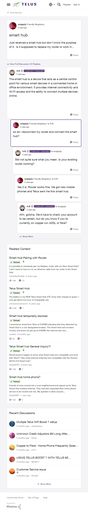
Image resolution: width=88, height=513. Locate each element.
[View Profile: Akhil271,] (12, 459)
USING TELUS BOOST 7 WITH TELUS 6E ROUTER (42, 457)
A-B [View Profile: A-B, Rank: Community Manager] (18, 71)
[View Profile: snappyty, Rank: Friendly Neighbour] (12, 25)
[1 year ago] (25, 395)
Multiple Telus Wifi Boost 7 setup (36, 421)
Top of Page (33, 497)
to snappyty (56, 151)
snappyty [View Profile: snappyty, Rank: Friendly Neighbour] (22, 24)
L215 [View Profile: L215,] (33, 450)
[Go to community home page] (25, 4)
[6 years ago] (31, 276)
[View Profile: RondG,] (12, 471)
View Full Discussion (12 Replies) (23, 64)
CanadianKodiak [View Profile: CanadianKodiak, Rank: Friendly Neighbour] (16, 276)
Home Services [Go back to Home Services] (14, 12)
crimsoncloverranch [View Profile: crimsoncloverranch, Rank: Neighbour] (18, 303)
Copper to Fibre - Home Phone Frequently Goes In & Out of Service (47, 446)
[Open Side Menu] (8, 4)
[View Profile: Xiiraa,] (12, 436)
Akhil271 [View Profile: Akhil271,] (35, 461)
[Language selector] (52, 4)
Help (45, 497)
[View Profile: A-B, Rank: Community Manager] (12, 72)
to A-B (50, 123)
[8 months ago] (23, 334)
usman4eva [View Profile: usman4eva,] (36, 426)
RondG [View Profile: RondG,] (34, 475)
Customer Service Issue (31, 469)
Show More (26, 236)
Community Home (15, 497)
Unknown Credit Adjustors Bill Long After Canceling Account (41, 434)
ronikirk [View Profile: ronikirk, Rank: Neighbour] (12, 334)
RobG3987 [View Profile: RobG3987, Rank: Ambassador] (14, 395)
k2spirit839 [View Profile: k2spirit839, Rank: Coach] (14, 364)
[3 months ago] (22, 425)
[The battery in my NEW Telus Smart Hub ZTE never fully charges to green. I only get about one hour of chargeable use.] (44, 298)
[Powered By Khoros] (44, 506)
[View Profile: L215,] (12, 447)
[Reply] (74, 55)
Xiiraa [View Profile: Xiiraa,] (34, 438)
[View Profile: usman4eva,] (12, 424)
